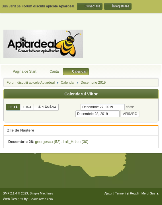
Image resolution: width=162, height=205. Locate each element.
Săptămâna (46, 107)
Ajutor (108, 193)
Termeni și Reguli (127, 193)
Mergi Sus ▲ (150, 193)
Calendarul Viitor (81, 94)
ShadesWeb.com (41, 199)
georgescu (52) (48, 142)
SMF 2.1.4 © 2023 (15, 193)
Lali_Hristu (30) (75, 142)
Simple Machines (41, 193)
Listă (13, 107)
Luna (27, 107)
